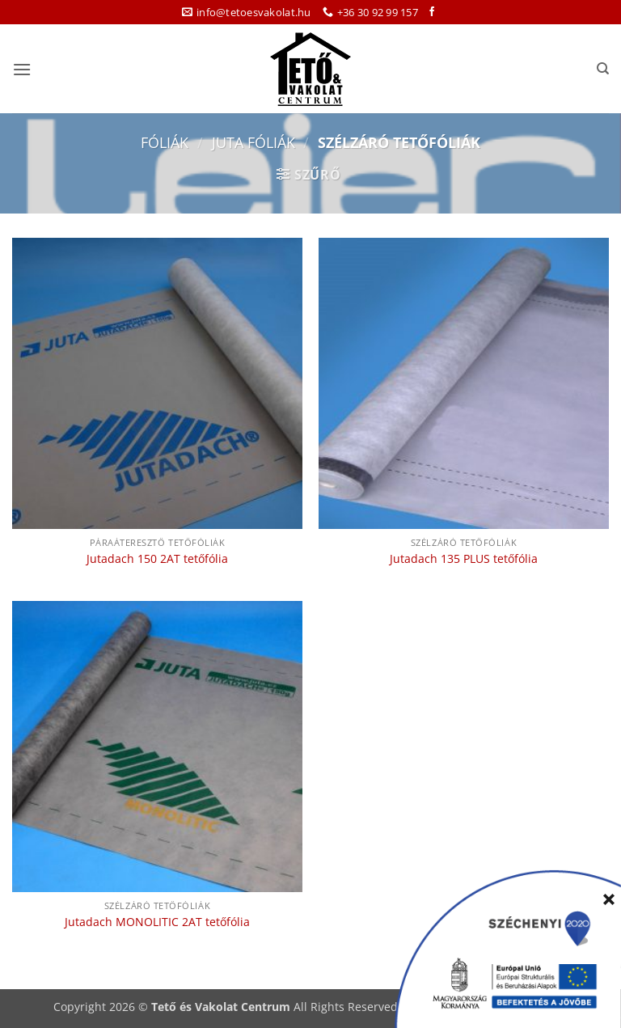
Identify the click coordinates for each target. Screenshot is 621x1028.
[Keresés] (603, 68)
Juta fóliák (253, 142)
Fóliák (164, 142)
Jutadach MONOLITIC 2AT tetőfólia (157, 922)
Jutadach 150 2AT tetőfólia (157, 559)
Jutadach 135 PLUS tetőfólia (464, 559)
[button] (22, 69)
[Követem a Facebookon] (432, 12)
